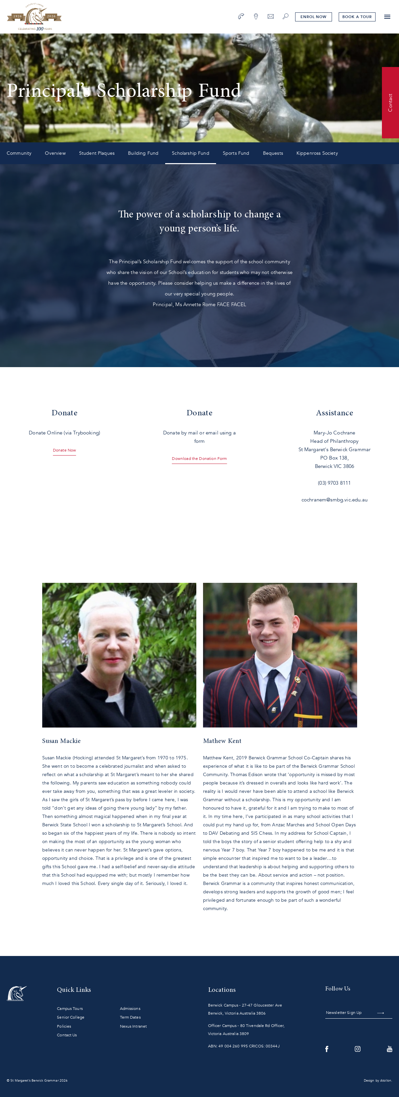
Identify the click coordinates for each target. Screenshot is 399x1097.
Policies (64, 1026)
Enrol (314, 17)
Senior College (70, 1017)
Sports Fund (236, 153)
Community (19, 153)
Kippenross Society (317, 153)
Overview (55, 153)
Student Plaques (97, 153)
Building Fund (143, 153)
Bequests (273, 153)
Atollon (385, 1080)
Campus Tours (69, 1008)
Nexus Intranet (133, 1026)
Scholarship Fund (190, 153)
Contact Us (67, 1035)
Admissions (130, 1008)
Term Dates (130, 1017)
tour (357, 17)
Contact (390, 102)
